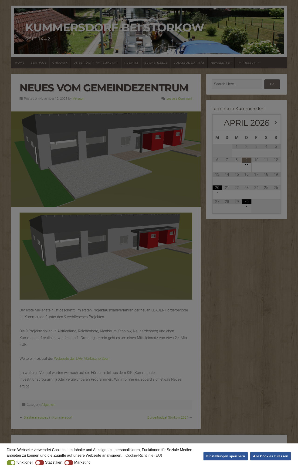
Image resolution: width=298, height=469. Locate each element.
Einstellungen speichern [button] (225, 456)
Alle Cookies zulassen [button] (270, 456)
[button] (11, 462)
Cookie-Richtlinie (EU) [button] (143, 455)
